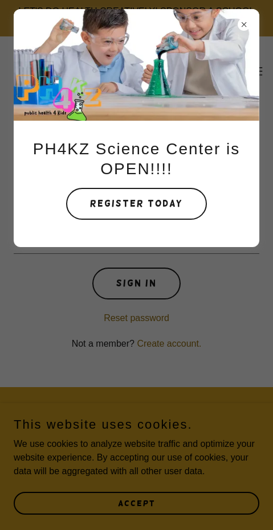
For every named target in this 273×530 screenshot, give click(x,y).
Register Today (136, 203)
